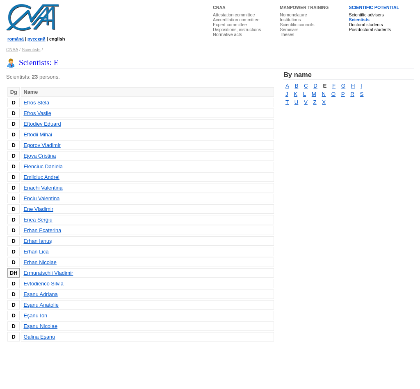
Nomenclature (293, 14)
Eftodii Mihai (37, 134)
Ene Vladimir (38, 209)
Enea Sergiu (37, 220)
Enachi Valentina (42, 188)
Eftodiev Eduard (42, 124)
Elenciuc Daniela (42, 166)
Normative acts (227, 34)
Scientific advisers (366, 14)
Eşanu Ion (35, 315)
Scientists (359, 19)
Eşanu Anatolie (40, 305)
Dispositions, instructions (237, 29)
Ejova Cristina (39, 156)
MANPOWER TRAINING (304, 7)
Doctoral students (366, 24)
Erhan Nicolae (39, 262)
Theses (287, 34)
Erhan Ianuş (37, 241)
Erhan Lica (35, 252)
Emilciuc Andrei (41, 177)
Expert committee (230, 24)
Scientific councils (297, 24)
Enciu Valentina (41, 198)
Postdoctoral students (370, 29)
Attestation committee (234, 14)
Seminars (289, 29)
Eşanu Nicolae (40, 326)
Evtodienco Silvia (43, 283)
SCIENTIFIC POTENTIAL (374, 7)
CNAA (219, 7)
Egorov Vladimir (41, 145)
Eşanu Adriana (40, 294)
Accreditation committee (236, 19)
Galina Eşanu (39, 337)
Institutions (290, 19)
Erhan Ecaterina (42, 230)
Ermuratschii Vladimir (48, 273)
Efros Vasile (37, 113)
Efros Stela (36, 103)
